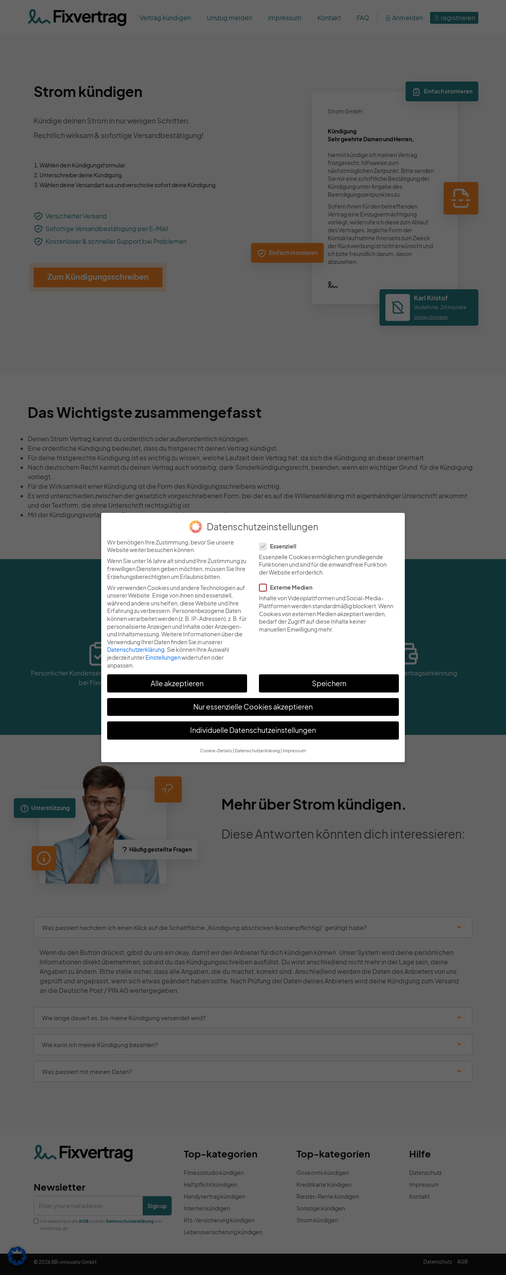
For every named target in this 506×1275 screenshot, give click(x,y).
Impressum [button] (294, 750)
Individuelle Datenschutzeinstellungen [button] (253, 730)
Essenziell (280, 546)
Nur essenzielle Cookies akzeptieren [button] (253, 706)
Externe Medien (288, 587)
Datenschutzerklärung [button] (257, 750)
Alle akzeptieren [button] (177, 683)
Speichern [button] (329, 683)
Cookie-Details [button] (216, 750)
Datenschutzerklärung (135, 649)
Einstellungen (163, 657)
